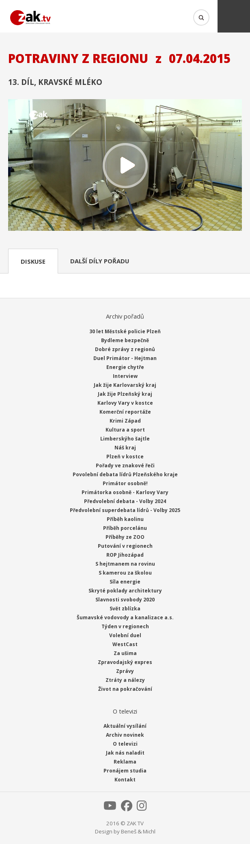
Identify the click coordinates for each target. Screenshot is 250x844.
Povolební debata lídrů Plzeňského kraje (125, 474)
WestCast (125, 644)
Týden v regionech (125, 626)
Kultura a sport (125, 429)
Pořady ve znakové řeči (125, 465)
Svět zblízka (125, 608)
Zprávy (125, 671)
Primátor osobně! (125, 483)
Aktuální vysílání (125, 725)
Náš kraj (125, 447)
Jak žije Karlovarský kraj (125, 385)
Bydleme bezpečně (125, 340)
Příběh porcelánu (125, 528)
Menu (234, 16)
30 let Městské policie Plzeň (125, 331)
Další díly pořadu (99, 261)
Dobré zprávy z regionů (125, 349)
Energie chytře (125, 367)
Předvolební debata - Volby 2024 (125, 501)
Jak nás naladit (125, 752)
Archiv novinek (125, 734)
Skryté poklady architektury (125, 590)
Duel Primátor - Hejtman (125, 358)
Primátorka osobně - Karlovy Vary (125, 492)
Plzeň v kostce (125, 456)
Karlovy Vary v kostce (125, 402)
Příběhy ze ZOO (125, 537)
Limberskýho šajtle (125, 438)
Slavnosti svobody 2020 (125, 599)
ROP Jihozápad (125, 554)
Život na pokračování (125, 689)
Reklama (125, 761)
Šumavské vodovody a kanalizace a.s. (125, 617)
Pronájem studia (125, 770)
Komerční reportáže (125, 411)
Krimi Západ (125, 420)
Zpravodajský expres (125, 662)
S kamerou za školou (125, 572)
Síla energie (125, 581)
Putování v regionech (125, 545)
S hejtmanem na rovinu (125, 563)
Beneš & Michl (138, 831)
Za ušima (125, 653)
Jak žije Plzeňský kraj (125, 394)
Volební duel (125, 635)
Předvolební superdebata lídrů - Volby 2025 (125, 510)
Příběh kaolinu (125, 519)
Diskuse (33, 261)
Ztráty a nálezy (125, 680)
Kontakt (125, 779)
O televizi (125, 743)
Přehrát (125, 165)
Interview (125, 376)
